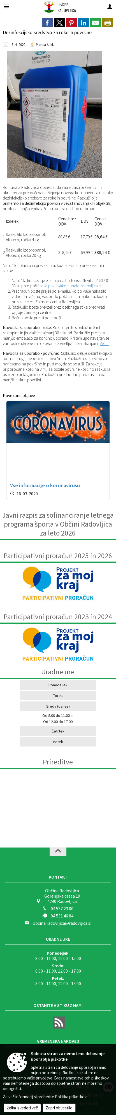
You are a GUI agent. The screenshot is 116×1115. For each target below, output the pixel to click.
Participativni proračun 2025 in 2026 (58, 555)
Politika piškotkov (70, 1096)
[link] (47, 22)
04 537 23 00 (62, 908)
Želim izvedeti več (22, 1108)
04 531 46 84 (62, 916)
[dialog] (107, 22)
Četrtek (58, 731)
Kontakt (58, 877)
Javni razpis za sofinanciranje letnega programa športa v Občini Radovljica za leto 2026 (58, 524)
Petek (58, 741)
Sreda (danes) (58, 706)
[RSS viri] (58, 1027)
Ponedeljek (58, 684)
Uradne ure (58, 939)
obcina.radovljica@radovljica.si (62, 923)
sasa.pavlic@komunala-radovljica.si (70, 285)
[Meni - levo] (6, 6)
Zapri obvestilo (59, 1108)
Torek (58, 695)
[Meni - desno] (109, 6)
